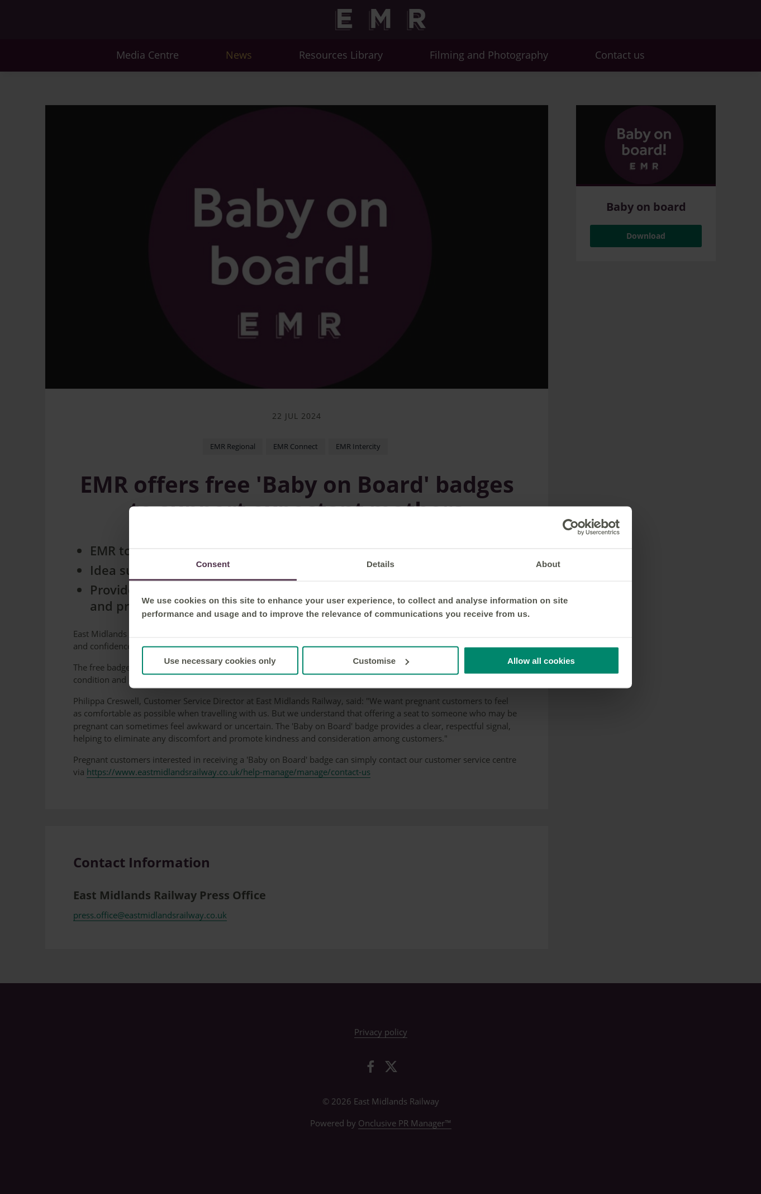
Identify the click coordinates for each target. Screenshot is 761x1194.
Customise (381, 661)
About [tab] (548, 563)
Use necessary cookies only (219, 661)
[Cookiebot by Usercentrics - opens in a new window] (571, 527)
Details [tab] (380, 563)
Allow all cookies (541, 661)
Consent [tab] (213, 563)
